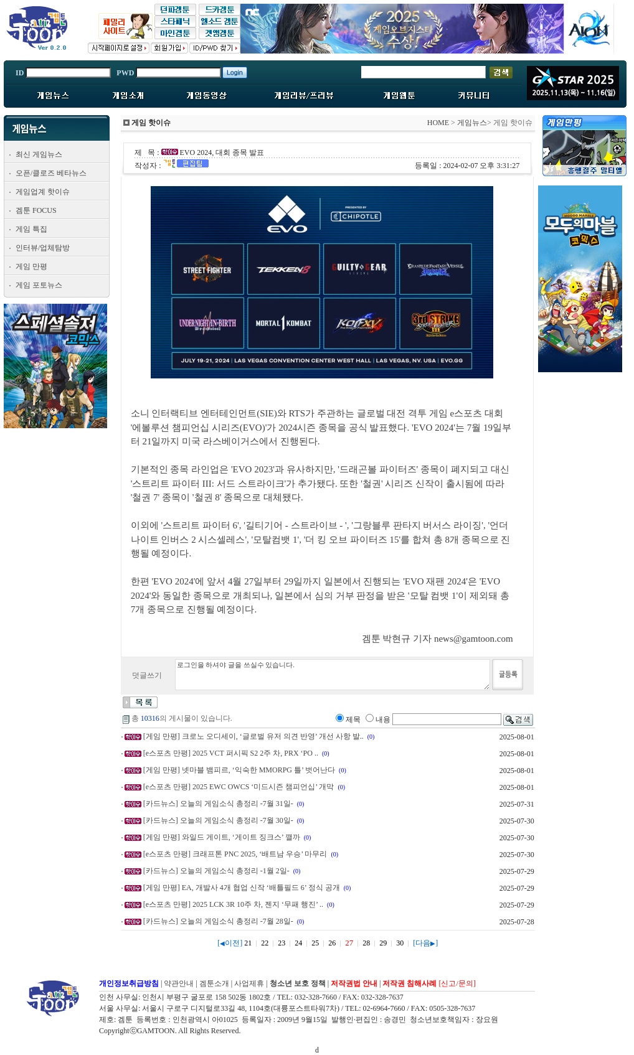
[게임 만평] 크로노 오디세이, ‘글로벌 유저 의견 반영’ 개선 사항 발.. (253, 736)
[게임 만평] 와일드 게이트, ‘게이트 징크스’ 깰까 (221, 837)
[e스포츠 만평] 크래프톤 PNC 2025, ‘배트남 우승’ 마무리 (235, 854)
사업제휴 (249, 983)
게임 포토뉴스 (39, 285)
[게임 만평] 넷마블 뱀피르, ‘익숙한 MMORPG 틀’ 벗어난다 (239, 770)
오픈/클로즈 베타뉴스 (51, 173)
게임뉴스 (472, 122)
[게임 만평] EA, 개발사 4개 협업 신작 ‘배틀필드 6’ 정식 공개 (241, 887)
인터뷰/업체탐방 (43, 247)
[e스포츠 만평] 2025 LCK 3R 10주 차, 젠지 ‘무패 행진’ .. (233, 904)
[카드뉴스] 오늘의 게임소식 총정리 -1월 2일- (216, 870)
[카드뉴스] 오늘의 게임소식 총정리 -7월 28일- (218, 921)
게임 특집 (31, 229)
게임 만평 (31, 266)
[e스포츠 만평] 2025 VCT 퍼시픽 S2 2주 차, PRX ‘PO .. (230, 753)
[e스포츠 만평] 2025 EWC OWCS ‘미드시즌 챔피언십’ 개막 (238, 786)
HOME (438, 122)
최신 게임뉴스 (39, 154)
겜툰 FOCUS (36, 210)
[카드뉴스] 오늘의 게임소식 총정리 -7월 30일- (218, 820)
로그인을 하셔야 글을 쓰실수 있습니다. (332, 674)
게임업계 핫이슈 (43, 191)
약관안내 (179, 983)
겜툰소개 (214, 983)
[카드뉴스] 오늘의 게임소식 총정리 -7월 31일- (218, 803)
